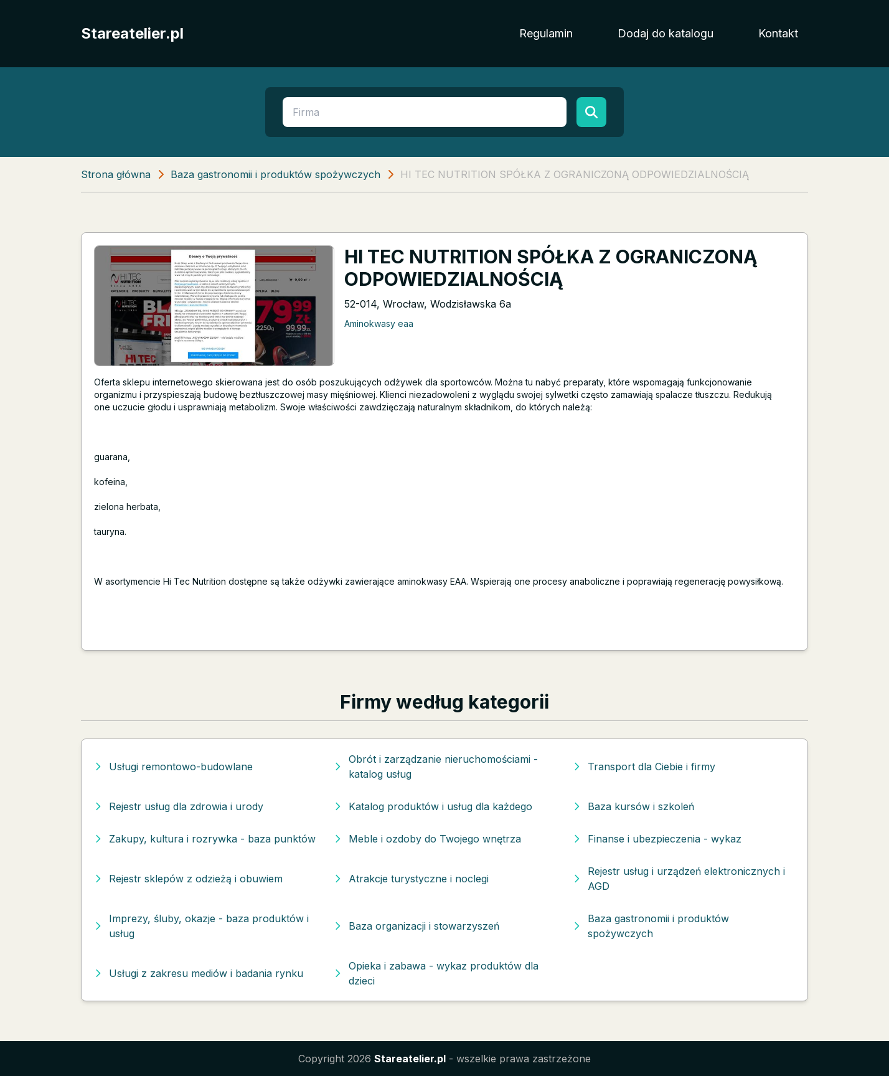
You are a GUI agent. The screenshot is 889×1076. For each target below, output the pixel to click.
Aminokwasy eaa (378, 323)
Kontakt (778, 33)
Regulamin (546, 33)
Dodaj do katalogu (665, 33)
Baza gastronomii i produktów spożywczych (275, 174)
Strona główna (116, 174)
